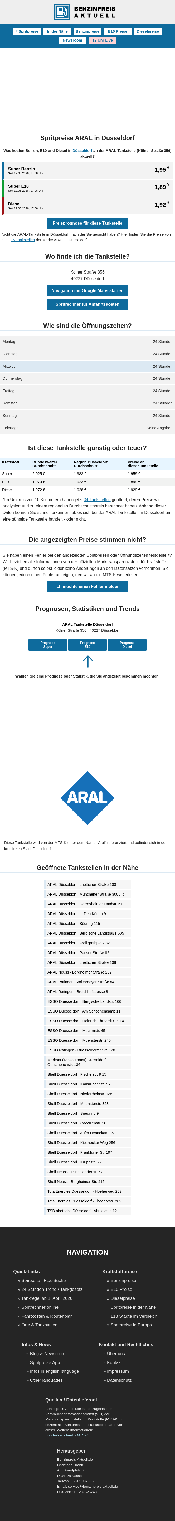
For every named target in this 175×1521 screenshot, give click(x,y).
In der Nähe (57, 31)
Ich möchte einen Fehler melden (87, 586)
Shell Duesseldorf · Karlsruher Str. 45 (78, 1084)
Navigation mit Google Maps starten (88, 290)
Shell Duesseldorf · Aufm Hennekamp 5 (80, 1133)
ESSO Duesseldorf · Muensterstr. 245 (79, 1040)
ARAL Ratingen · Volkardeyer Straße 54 (80, 982)
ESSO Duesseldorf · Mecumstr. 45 (76, 1031)
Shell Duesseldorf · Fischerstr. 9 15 (76, 1074)
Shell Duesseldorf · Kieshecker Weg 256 (81, 1142)
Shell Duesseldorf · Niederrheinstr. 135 (79, 1094)
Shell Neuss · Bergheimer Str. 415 (76, 1181)
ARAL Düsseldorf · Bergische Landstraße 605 (85, 933)
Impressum (118, 1371)
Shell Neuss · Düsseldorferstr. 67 (75, 1172)
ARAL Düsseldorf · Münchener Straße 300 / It (85, 894)
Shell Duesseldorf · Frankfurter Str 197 (79, 1152)
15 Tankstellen (23, 240)
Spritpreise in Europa (131, 1325)
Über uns (116, 1354)
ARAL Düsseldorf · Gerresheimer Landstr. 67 (85, 904)
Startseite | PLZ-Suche (43, 1280)
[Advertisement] (87, 88)
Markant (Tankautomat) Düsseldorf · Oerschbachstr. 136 (77, 1062)
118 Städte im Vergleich (134, 1316)
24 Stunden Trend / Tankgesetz (51, 1289)
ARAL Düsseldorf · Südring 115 (73, 923)
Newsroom (72, 40)
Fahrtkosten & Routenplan (47, 1316)
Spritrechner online (40, 1307)
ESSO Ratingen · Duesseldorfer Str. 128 (81, 1050)
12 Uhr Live (102, 40)
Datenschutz (119, 1380)
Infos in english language (54, 1371)
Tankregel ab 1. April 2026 (46, 1298)
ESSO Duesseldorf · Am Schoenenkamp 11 (84, 1011)
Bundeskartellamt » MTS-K (66, 1435)
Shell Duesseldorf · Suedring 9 (73, 1113)
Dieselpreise (148, 31)
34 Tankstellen (97, 499)
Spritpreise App (45, 1363)
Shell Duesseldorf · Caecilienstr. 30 (76, 1123)
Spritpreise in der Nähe (133, 1307)
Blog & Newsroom (47, 1354)
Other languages (46, 1380)
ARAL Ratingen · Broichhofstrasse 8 (77, 992)
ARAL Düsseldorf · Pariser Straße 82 (78, 953)
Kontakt (114, 1363)
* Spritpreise (27, 31)
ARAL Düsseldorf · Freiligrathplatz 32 (78, 943)
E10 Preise (117, 31)
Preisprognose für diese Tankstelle (88, 223)
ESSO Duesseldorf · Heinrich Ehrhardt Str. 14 (85, 1021)
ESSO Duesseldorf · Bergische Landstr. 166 (84, 1001)
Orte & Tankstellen (39, 1325)
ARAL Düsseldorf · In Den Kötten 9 (76, 914)
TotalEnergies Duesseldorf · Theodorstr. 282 (84, 1201)
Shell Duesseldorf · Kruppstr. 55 (74, 1162)
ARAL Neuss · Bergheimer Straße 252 (79, 972)
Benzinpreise (87, 31)
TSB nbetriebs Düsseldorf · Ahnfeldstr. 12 (82, 1211)
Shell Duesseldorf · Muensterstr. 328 (78, 1104)
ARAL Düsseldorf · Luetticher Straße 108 (81, 962)
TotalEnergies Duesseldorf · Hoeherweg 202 (84, 1191)
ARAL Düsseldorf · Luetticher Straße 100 (81, 884)
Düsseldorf (82, 151)
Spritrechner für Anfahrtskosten (87, 304)
